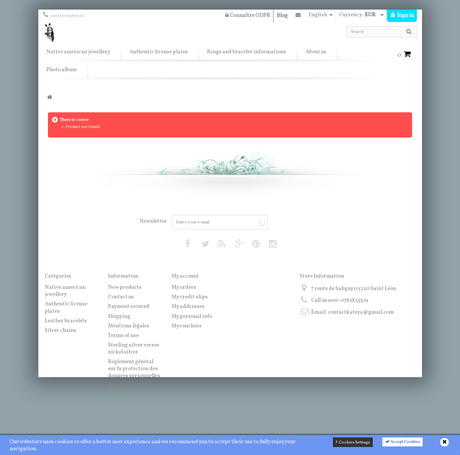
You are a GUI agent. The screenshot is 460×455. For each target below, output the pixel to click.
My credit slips (190, 297)
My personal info (192, 316)
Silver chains (60, 330)
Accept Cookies (402, 442)
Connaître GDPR (247, 15)
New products (125, 287)
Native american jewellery (78, 52)
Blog (282, 15)
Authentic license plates (158, 52)
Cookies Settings (353, 442)
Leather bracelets (66, 320)
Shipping (119, 316)
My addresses (188, 306)
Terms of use (123, 335)
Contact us (298, 16)
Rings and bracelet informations (246, 52)
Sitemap (118, 385)
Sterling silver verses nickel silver (133, 348)
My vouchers (187, 326)
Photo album (61, 69)
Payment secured (128, 306)
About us (315, 52)
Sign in (405, 15)
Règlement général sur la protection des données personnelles (134, 368)
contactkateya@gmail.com (361, 312)
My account (185, 276)
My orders (184, 287)
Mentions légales (128, 326)
